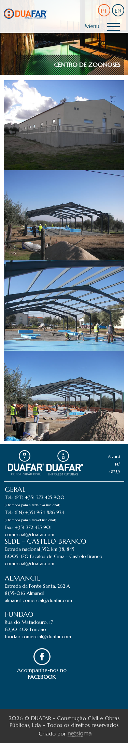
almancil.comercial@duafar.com (38, 600)
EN (118, 10)
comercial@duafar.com (29, 534)
